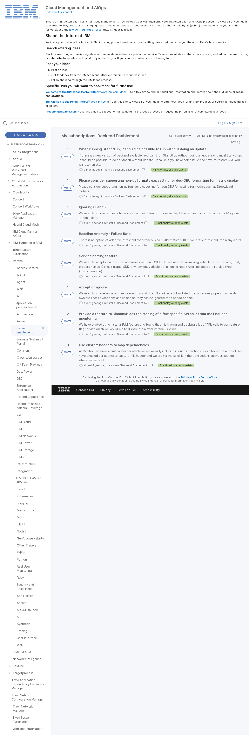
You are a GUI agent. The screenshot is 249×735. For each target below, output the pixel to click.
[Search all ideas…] (30, 122)
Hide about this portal (59, 12)
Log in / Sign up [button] (230, 122)
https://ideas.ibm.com (94, 101)
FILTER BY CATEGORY (22, 144)
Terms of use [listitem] (126, 390)
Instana (108, 169)
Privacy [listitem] (105, 390)
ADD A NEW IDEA (25, 134)
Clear (41, 144)
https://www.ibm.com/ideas (109, 92)
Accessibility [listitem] (151, 390)
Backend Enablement (127, 169)
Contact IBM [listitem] (85, 390)
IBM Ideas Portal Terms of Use (199, 377)
